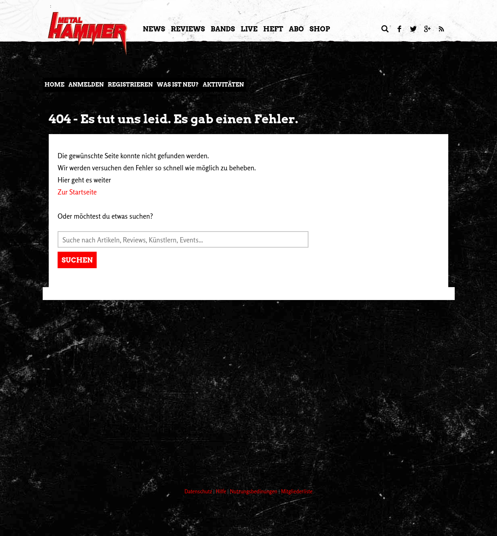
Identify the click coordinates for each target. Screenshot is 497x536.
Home (54, 84)
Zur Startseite (77, 192)
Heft (273, 29)
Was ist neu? (178, 84)
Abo (296, 29)
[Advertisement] (189, 451)
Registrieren (130, 84)
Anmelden (86, 84)
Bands (223, 29)
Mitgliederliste (297, 491)
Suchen (77, 260)
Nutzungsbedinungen (254, 491)
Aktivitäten (223, 84)
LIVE (248, 29)
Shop (320, 29)
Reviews (188, 29)
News (154, 29)
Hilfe (222, 491)
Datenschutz (198, 491)
